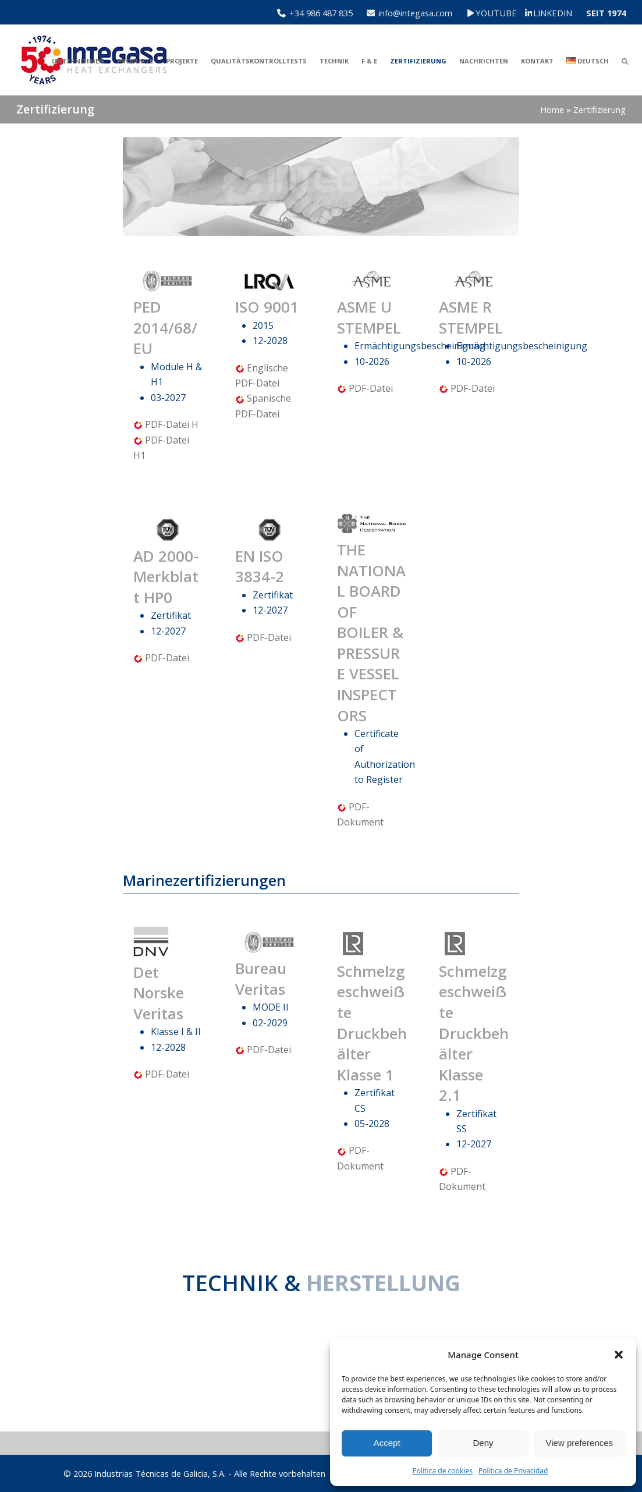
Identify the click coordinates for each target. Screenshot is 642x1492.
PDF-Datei (371, 388)
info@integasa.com (415, 13)
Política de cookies (443, 1471)
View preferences (579, 1443)
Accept (387, 1443)
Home (552, 109)
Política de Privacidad (513, 1471)
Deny (483, 1443)
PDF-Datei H (171, 424)
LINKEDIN (552, 13)
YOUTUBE (504, 13)
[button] (619, 1354)
